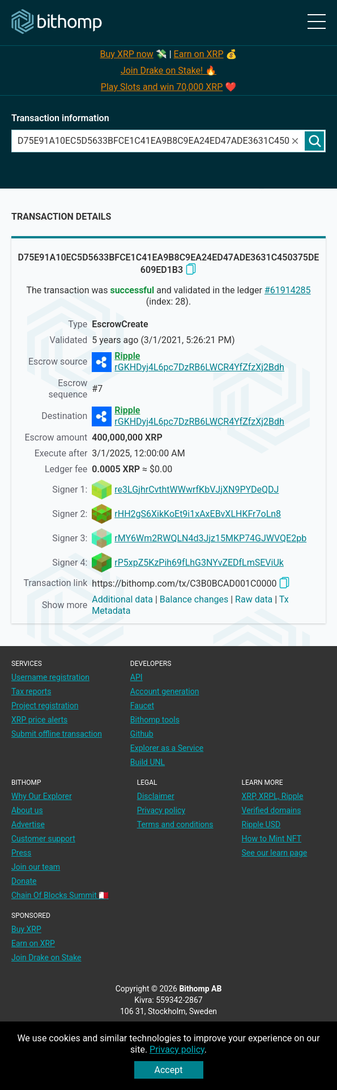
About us (27, 810)
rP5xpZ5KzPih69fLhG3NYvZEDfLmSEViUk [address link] (199, 562)
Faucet (142, 705)
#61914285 (288, 290)
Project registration (44, 705)
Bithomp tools (155, 719)
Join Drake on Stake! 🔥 (168, 70)
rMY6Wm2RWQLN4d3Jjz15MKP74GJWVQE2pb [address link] (210, 538)
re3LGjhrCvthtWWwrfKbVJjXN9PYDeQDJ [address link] (196, 489)
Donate (24, 881)
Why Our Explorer (41, 796)
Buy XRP (26, 929)
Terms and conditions (175, 824)
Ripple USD (261, 824)
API (136, 677)
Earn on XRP (199, 54)
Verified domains (271, 810)
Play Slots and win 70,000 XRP (162, 87)
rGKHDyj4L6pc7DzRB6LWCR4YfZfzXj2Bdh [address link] (199, 367)
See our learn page (275, 852)
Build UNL (147, 762)
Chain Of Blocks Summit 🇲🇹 (60, 895)
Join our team (35, 866)
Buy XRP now (126, 54)
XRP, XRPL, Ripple (273, 796)
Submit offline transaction (56, 733)
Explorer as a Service (166, 748)
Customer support (43, 838)
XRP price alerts (39, 719)
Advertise (28, 824)
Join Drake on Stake (46, 957)
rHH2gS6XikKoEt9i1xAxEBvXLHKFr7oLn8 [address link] (197, 513)
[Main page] (56, 22)
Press (21, 852)
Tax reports (31, 691)
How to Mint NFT (272, 838)
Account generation (164, 691)
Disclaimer (155, 796)
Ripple (127, 355)
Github (141, 733)
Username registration (50, 677)
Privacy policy (177, 1049)
